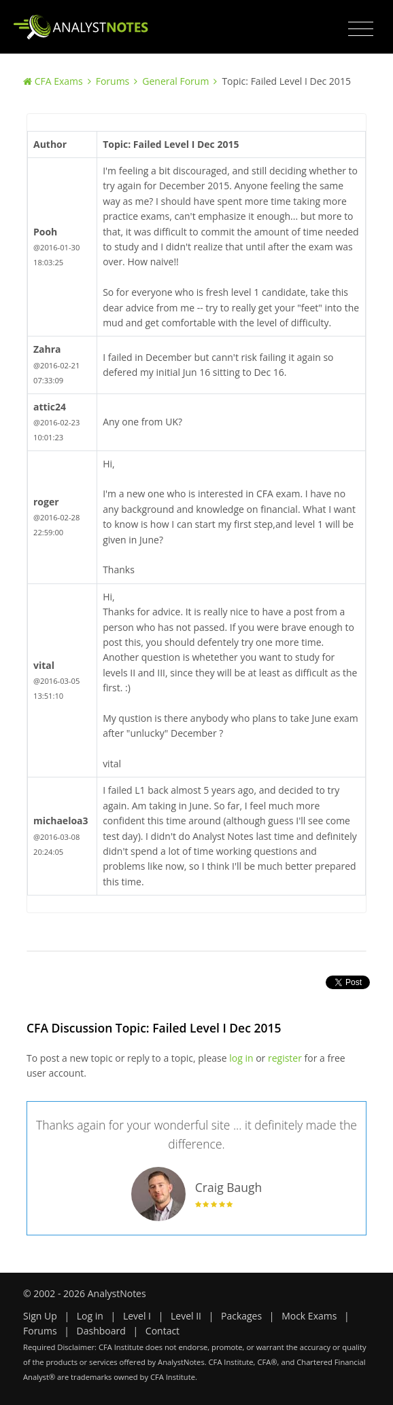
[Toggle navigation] (360, 29)
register (285, 1058)
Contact (163, 1330)
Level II (186, 1315)
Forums (113, 81)
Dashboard (101, 1330)
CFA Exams (59, 81)
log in (241, 1058)
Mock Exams (309, 1315)
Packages (241, 1315)
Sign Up (40, 1315)
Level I (137, 1315)
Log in (90, 1315)
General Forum (175, 81)
